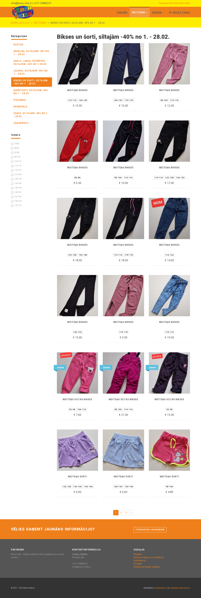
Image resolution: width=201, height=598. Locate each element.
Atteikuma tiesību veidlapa (147, 567)
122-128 (16, 174)
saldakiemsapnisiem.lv (180, 588)
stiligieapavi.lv (161, 588)
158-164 (16, 201)
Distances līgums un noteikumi (149, 557)
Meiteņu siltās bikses (77, 399)
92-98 (15, 152)
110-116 (16, 166)
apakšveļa (21, 106)
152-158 (16, 196)
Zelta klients (174, 3)
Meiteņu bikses (77, 90)
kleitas (19, 44)
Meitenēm (139, 12)
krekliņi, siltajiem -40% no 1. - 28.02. (31, 53)
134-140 (16, 183)
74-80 (15, 144)
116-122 (16, 170)
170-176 (16, 205)
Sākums (122, 12)
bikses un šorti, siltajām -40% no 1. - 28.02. (31, 82)
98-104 (15, 157)
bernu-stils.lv (20, 23)
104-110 (16, 161)
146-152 (16, 192)
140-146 (16, 188)
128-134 (16, 179)
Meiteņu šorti (77, 476)
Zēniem (158, 12)
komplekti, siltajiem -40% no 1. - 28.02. (31, 92)
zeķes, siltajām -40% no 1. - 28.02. (31, 115)
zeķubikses (21, 123)
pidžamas (20, 100)
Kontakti (186, 3)
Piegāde (163, 3)
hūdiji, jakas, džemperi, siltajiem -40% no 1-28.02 (30, 62)
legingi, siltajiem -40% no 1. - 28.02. (31, 72)
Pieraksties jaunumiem (150, 529)
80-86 (15, 148)
